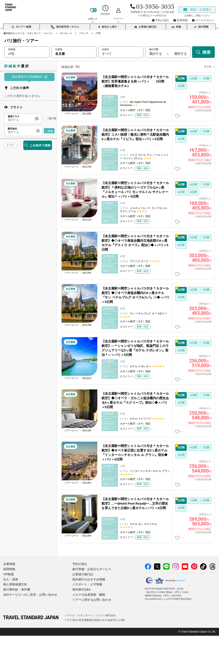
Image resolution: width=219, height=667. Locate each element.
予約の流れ (79, 598)
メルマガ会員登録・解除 (87, 626)
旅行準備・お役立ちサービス (90, 602)
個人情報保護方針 (14, 616)
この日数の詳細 (195, 117)
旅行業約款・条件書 (15, 621)
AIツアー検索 (21, 24)
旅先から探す (107, 24)
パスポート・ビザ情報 (86, 616)
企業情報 (8, 598)
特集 (176, 24)
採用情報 (8, 602)
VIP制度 (8, 607)
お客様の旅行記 (146, 24)
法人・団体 (10, 612)
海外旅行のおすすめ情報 (87, 612)
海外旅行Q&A (80, 621)
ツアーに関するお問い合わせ (90, 631)
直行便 (52, 118)
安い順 (192, 66)
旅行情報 (201, 24)
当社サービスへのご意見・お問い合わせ (28, 626)
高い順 (207, 66)
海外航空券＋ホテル (65, 25)
